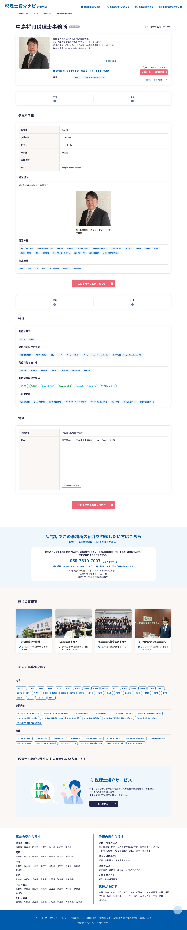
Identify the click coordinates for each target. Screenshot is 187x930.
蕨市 (27, 693)
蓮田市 (147, 693)
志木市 (63, 693)
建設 (101, 892)
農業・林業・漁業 (142, 896)
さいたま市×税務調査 (92, 718)
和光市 (72, 693)
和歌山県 (69, 879)
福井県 (44, 865)
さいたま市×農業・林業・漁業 (91, 743)
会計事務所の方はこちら (169, 7)
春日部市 (105, 688)
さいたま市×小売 (57, 738)
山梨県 (52, 865)
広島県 (44, 888)
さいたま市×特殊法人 (136, 743)
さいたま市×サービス (68, 743)
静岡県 (77, 865)
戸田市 (36, 693)
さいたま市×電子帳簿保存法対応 (149, 713)
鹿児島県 (69, 902)
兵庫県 (35, 879)
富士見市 (128, 693)
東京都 (60, 856)
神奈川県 (69, 856)
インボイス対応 (106, 850)
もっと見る (103, 803)
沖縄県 (79, 902)
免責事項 (75, 918)
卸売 (119, 892)
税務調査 (146, 850)
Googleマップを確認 (71, 485)
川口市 (50, 688)
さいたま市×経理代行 (100, 713)
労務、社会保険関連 (108, 879)
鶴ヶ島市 (20, 698)
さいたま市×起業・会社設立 (27, 718)
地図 (132, 96)
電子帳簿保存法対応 (124, 850)
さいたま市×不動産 (113, 738)
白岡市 (51, 698)
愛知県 (19, 869)
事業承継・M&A (122, 860)
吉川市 (30, 698)
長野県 (60, 865)
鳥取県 (19, 888)
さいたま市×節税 (73, 718)
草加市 (160, 688)
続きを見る (112, 61)
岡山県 (35, 888)
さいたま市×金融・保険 (156, 738)
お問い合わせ (145, 918)
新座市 (81, 693)
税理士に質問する (144, 7)
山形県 (60, 846)
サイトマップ (41, 918)
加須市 (86, 688)
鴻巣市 (133, 688)
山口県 (52, 888)
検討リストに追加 (154, 79)
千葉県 (52, 856)
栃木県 (27, 856)
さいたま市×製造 (40, 738)
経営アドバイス (133, 869)
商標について (104, 918)
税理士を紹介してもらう (117, 7)
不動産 (139, 892)
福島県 (68, 846)
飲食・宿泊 (129, 892)
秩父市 (59, 688)
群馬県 (35, 856)
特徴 (55, 96)
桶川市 (90, 693)
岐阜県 (68, 865)
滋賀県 (60, 879)
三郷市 (137, 693)
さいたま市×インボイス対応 (123, 713)
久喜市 (100, 693)
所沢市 (68, 688)
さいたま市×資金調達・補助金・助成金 (118, 718)
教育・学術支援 (114, 896)
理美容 (102, 896)
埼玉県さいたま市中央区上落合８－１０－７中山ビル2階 (82, 71)
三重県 (52, 879)
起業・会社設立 (106, 860)
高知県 (19, 892)
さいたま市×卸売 (74, 738)
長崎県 (35, 902)
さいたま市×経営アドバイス (146, 718)
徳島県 (60, 888)
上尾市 (151, 688)
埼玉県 (36, 13)
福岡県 (19, 902)
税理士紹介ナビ (23, 13)
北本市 (109, 693)
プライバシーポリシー (59, 918)
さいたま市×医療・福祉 (115, 743)
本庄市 (95, 688)
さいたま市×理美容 (24, 743)
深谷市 (142, 688)
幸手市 (165, 693)
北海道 (19, 846)
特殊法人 (103, 900)
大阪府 (19, 879)
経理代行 (155, 846)
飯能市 (77, 688)
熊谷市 (41, 688)
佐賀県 (27, 902)
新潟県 (19, 865)
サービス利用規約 (89, 918)
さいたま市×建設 (23, 738)
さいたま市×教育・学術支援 (46, 743)
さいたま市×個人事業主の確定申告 (56, 713)
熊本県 (44, 902)
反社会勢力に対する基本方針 (125, 918)
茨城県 (19, 856)
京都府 (27, 879)
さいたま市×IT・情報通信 (134, 738)
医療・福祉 (158, 896)
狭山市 (115, 688)
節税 (138, 850)
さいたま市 (47, 13)
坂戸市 (156, 693)
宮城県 (44, 846)
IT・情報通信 (150, 892)
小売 (113, 892)
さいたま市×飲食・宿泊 (93, 738)
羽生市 (124, 688)
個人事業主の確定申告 (127, 846)
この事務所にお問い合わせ (92, 283)
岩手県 (35, 846)
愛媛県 (77, 888)
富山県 (27, 865)
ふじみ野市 (41, 698)
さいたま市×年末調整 (80, 713)
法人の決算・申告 (107, 846)
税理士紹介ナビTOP (91, 7)
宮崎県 (60, 902)
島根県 (27, 888)
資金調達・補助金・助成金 (111, 869)
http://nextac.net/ (71, 167)
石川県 (35, 865)
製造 (107, 892)
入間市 (45, 693)
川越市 (31, 688)
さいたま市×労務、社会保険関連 (29, 723)
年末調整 (144, 846)
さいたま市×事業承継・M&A (52, 718)
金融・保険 (164, 892)
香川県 (68, 888)
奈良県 (44, 879)
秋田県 (52, 846)
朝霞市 (54, 693)
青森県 (27, 846)
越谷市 (19, 693)
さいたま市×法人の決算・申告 (28, 713)
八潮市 (118, 693)
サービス (128, 896)
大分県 (52, 902)
